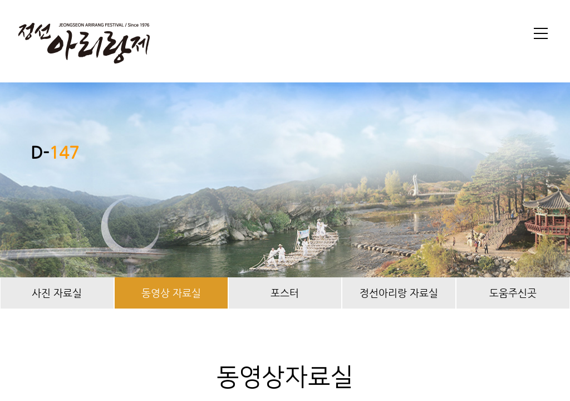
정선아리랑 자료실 (399, 293)
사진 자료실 (57, 293)
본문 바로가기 (0, 0)
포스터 (285, 293)
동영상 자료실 (171, 293)
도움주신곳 (513, 293)
